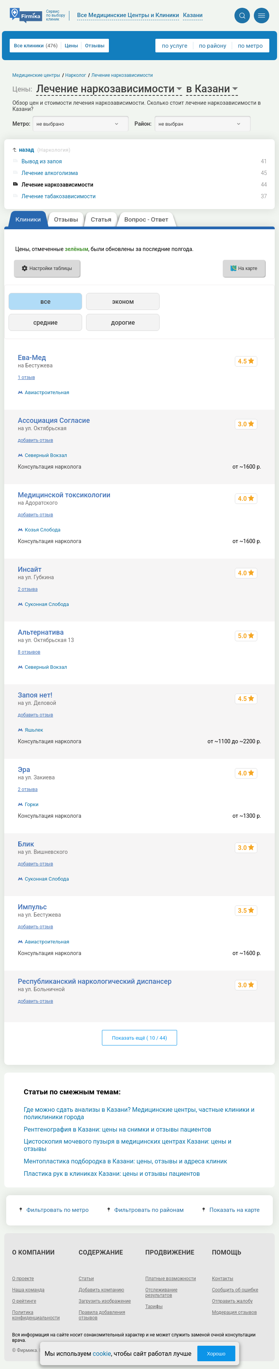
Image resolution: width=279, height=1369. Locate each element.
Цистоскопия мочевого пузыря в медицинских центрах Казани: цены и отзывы (127, 1145)
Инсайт (29, 569)
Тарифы (154, 1306)
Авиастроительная (47, 392)
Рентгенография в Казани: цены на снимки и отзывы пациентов (117, 1129)
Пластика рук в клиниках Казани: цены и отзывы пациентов (112, 1173)
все (45, 301)
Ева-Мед (32, 357)
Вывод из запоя (42, 161)
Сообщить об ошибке (235, 1290)
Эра (24, 769)
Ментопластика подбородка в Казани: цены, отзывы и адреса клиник (125, 1161)
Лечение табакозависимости (59, 196)
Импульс (32, 907)
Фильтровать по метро (54, 1209)
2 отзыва (28, 589)
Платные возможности (170, 1278)
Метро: (21, 124)
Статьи (86, 1278)
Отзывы (94, 45)
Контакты (222, 1278)
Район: (143, 124)
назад (45, 150)
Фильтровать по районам (145, 1209)
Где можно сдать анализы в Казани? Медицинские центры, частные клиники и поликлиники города (139, 1113)
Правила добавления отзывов (102, 1315)
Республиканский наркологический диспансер (95, 981)
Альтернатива (41, 632)
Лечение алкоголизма (50, 173)
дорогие (123, 322)
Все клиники (36, 45)
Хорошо (216, 1354)
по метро (250, 45)
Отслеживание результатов (161, 1292)
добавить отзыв (35, 440)
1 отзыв (26, 377)
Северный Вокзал (46, 455)
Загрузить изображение (105, 1301)
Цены (71, 45)
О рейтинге (24, 1301)
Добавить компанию (101, 1290)
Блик (26, 844)
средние (45, 322)
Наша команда (28, 1290)
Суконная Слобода (47, 604)
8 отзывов (29, 652)
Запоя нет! (35, 695)
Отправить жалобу (232, 1301)
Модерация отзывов (234, 1312)
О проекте (23, 1278)
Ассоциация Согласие (54, 420)
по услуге (175, 45)
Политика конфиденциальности (36, 1315)
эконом (123, 301)
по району (212, 45)
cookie (102, 1353)
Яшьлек (34, 730)
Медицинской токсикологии (64, 495)
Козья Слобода (42, 530)
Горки (31, 804)
